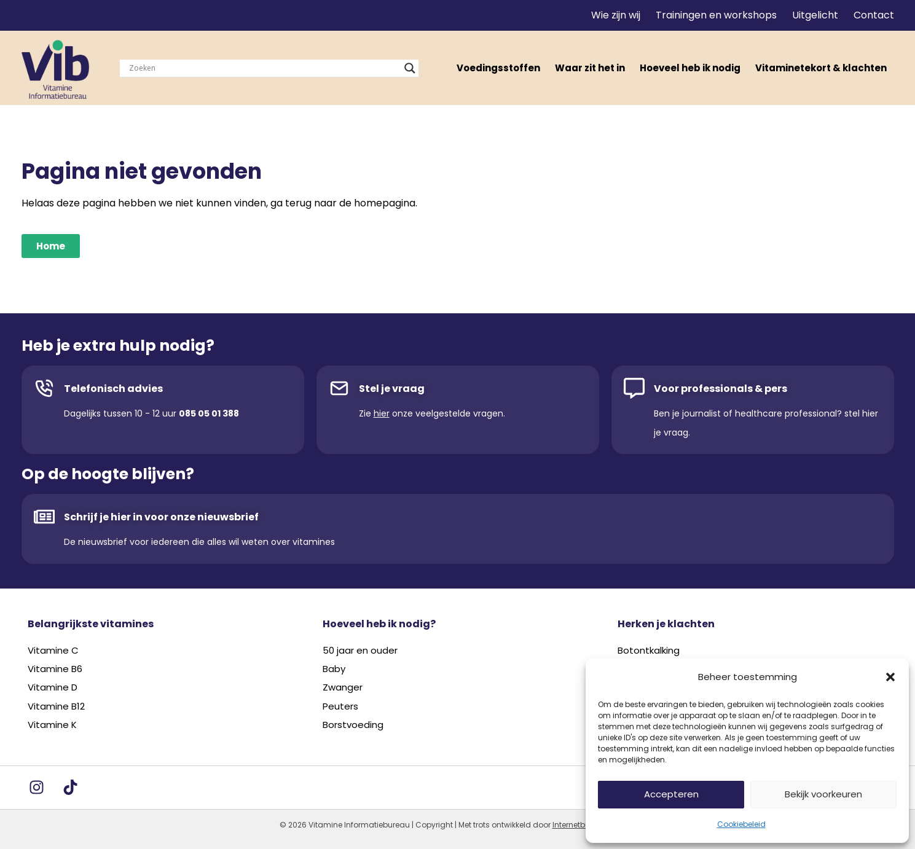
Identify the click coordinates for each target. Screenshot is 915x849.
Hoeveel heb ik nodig (690, 67)
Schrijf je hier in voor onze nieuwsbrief (161, 517)
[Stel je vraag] (339, 388)
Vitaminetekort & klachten (821, 67)
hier (382, 413)
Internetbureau (579, 825)
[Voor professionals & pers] (634, 388)
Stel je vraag (392, 388)
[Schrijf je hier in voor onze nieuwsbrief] (44, 516)
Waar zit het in (590, 67)
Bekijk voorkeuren (823, 794)
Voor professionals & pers (720, 388)
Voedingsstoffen (498, 67)
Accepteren (671, 794)
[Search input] (263, 68)
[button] (890, 677)
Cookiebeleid (741, 824)
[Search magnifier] (409, 68)
